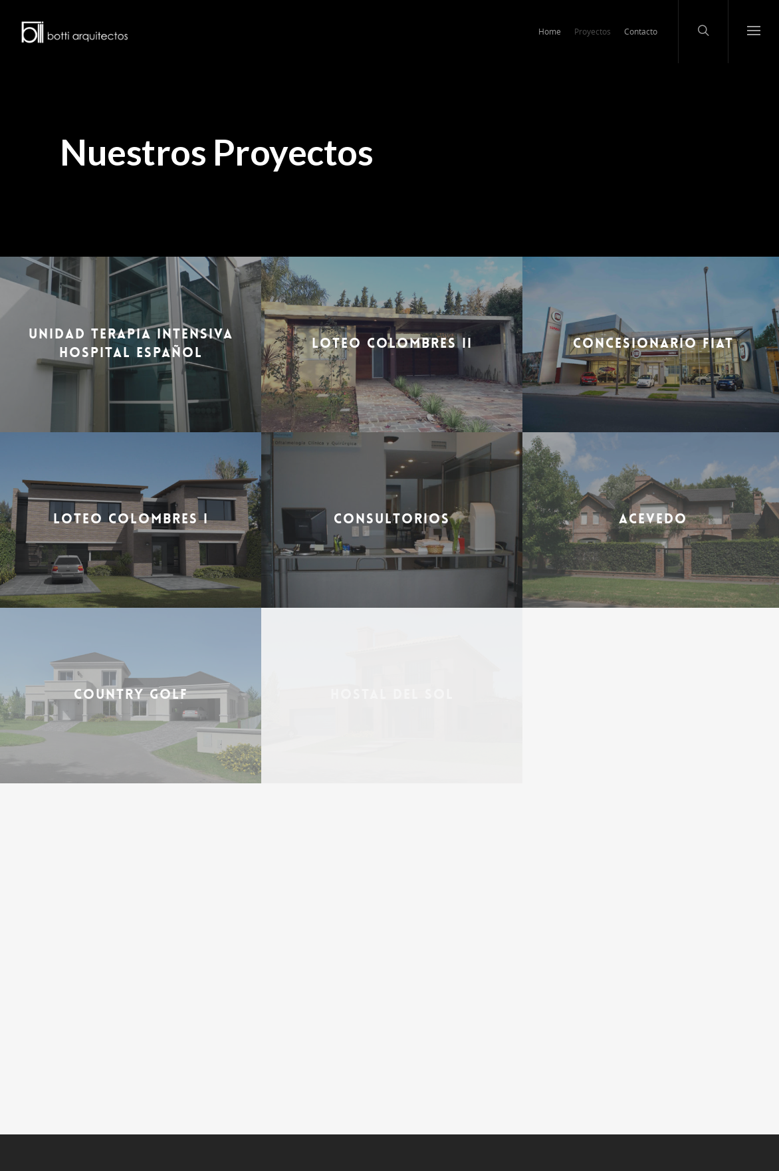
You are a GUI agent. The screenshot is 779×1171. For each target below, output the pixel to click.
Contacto (640, 31)
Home (549, 31)
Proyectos (592, 31)
